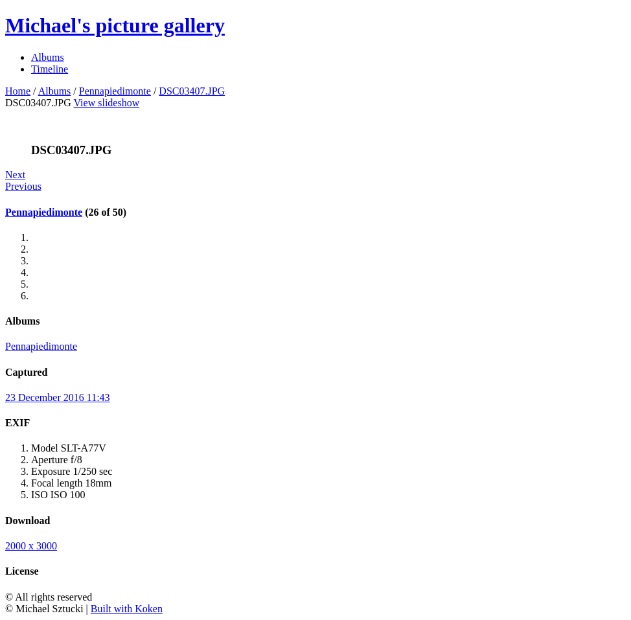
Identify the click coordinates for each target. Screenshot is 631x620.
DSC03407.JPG (192, 91)
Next (15, 174)
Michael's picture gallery (115, 25)
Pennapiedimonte (115, 91)
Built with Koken (127, 608)
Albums (47, 57)
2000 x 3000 (31, 545)
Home (17, 91)
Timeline (49, 69)
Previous (23, 186)
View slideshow (107, 102)
